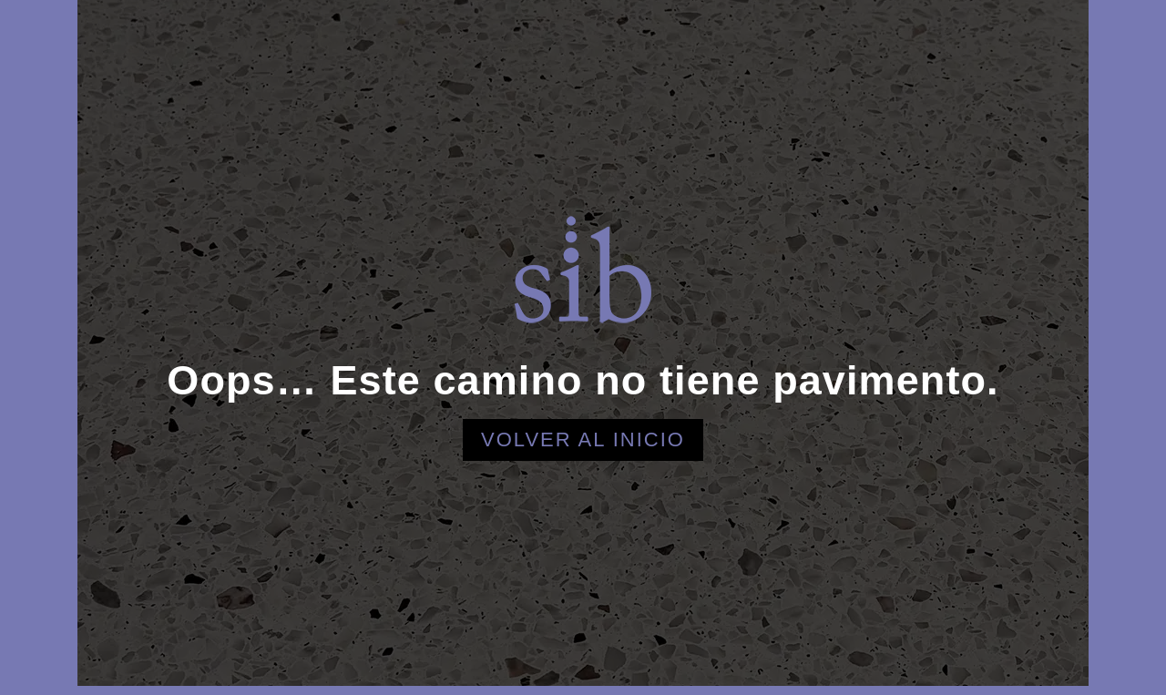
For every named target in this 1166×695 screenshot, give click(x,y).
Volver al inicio (583, 439)
